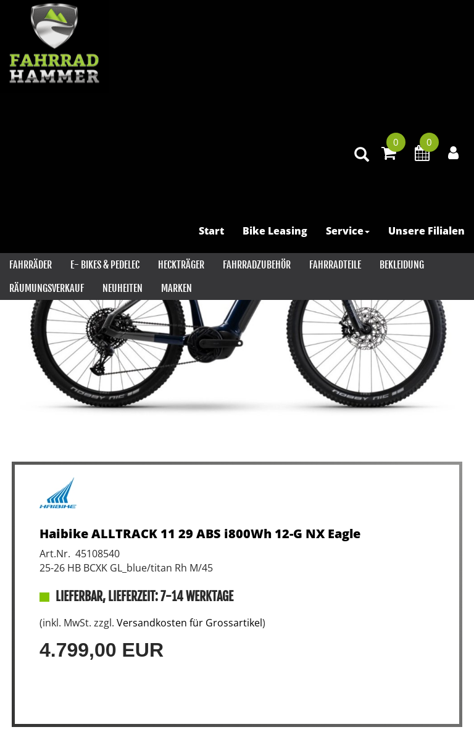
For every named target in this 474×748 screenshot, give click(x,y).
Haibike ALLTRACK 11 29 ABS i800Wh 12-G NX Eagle (200, 533)
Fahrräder (30, 265)
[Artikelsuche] (361, 155)
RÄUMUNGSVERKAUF (46, 288)
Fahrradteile (335, 265)
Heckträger (181, 265)
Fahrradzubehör (257, 265)
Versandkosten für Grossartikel (189, 623)
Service (348, 231)
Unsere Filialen (426, 231)
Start (211, 231)
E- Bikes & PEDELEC (104, 265)
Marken (176, 288)
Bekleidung (402, 265)
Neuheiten (122, 288)
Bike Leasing (275, 231)
